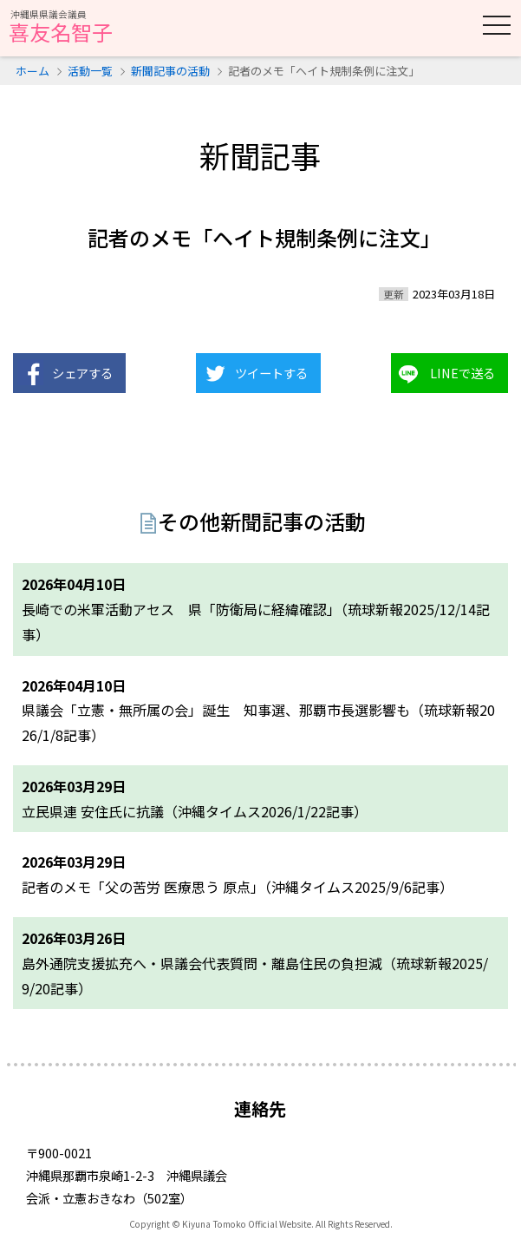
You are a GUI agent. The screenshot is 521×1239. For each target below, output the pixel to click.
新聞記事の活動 (170, 70)
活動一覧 (90, 70)
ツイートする (271, 373)
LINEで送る (462, 373)
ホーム (32, 70)
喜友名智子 (61, 28)
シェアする (82, 373)
